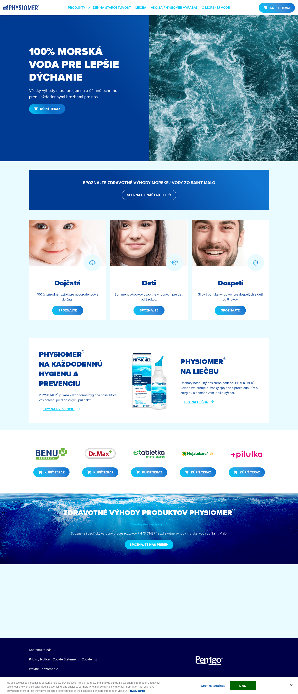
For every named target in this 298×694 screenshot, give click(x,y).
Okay (242, 687)
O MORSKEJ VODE (216, 7)
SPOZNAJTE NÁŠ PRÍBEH (146, 195)
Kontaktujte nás (40, 649)
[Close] (291, 687)
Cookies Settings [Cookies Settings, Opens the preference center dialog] (213, 687)
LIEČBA (140, 7)
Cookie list (89, 659)
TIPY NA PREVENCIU (58, 409)
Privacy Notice (39, 659)
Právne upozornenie (43, 668)
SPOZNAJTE (67, 310)
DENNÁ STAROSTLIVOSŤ (112, 7)
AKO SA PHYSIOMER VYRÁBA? (174, 7)
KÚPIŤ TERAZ (280, 7)
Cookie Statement (66, 659)
